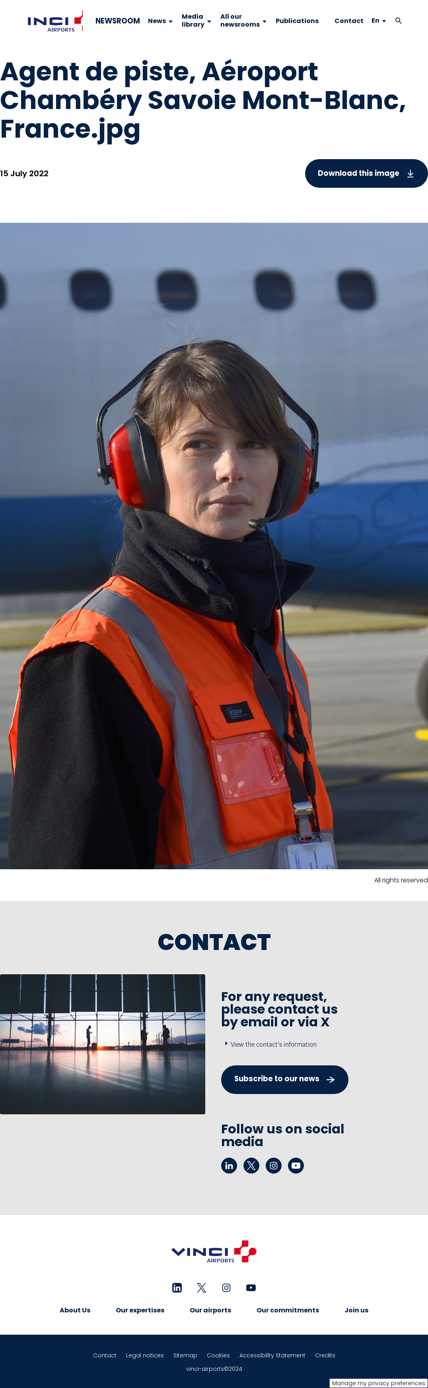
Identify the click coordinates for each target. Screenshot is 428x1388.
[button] (398, 20)
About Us (75, 1310)
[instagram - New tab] (274, 1166)
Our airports (210, 1310)
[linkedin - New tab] (229, 1166)
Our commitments (288, 1310)
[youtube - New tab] (296, 1166)
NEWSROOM (117, 21)
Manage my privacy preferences (378, 1383)
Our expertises (140, 1310)
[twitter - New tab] (251, 1166)
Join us (356, 1310)
